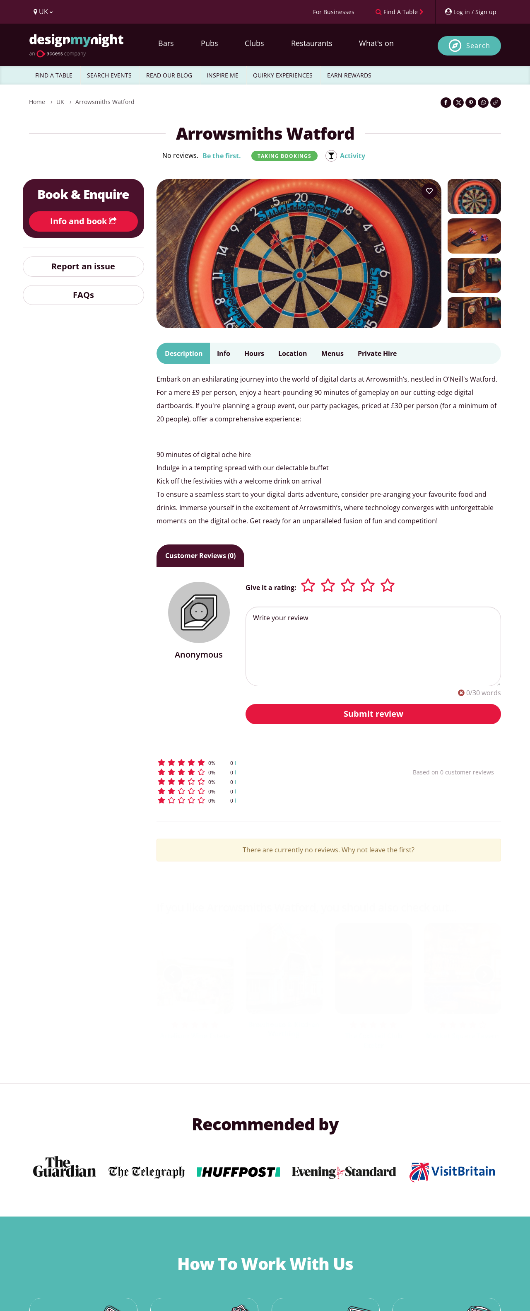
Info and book (83, 221)
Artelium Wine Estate (195, 1035)
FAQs (83, 294)
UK (60, 102)
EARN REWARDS (349, 75)
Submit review (373, 713)
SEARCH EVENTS (109, 75)
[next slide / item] (484, 974)
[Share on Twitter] (458, 102)
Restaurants (311, 43)
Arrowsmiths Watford (105, 102)
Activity (352, 155)
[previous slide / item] (173, 974)
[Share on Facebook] (446, 102)
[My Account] (470, 11)
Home (37, 102)
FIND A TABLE (53, 75)
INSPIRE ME (222, 75)
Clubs (254, 43)
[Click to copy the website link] (495, 102)
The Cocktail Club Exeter (373, 1040)
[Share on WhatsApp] (483, 102)
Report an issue (83, 266)
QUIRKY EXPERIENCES (283, 75)
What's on (376, 43)
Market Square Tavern (462, 1035)
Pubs (209, 43)
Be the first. (221, 155)
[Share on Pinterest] (470, 102)
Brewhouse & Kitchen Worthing (284, 1029)
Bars (166, 43)
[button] (269, 762)
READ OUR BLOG (169, 75)
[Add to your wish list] (429, 191)
